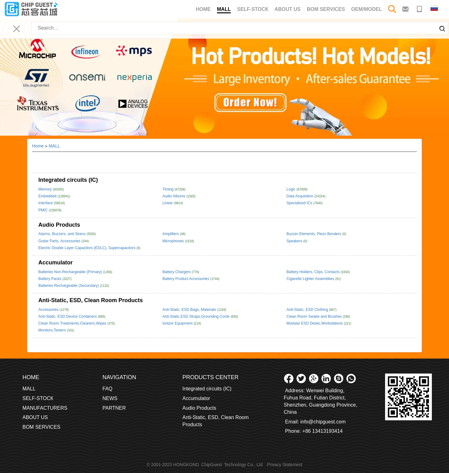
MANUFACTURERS (44, 408)
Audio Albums (174, 196)
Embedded (47, 196)
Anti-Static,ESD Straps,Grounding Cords (196, 316)
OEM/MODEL (366, 9)
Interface (46, 203)
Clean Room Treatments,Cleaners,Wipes (72, 323)
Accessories (49, 309)
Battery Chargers (177, 272)
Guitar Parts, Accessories (59, 241)
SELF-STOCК (252, 9)
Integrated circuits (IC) (68, 180)
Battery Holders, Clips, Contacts (313, 272)
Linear (168, 203)
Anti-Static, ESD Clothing (308, 309)
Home (203, 9)
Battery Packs (50, 279)
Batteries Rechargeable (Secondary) (69, 285)
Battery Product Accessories (186, 279)
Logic (292, 189)
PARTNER (114, 408)
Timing (168, 189)
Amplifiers (171, 234)
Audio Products (59, 225)
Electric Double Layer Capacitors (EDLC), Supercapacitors (87, 248)
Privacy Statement (284, 464)
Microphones (173, 241)
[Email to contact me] (406, 8)
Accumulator (55, 262)
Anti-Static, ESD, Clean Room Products (90, 300)
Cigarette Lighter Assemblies (311, 279)
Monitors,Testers (52, 330)
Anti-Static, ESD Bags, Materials (189, 309)
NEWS (110, 398)
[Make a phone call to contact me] (420, 8)
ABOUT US (287, 9)
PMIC (43, 210)
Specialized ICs (300, 203)
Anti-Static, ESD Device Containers (68, 316)
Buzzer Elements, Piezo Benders (314, 234)
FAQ (108, 388)
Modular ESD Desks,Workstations (315, 323)
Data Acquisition (300, 196)
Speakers (295, 241)
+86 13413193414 (322, 431)
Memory (45, 189)
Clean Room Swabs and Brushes (315, 316)
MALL (224, 10)
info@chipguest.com (322, 421)
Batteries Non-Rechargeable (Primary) (70, 272)
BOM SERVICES (326, 9)
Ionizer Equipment (178, 323)
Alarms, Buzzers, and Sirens (62, 234)
